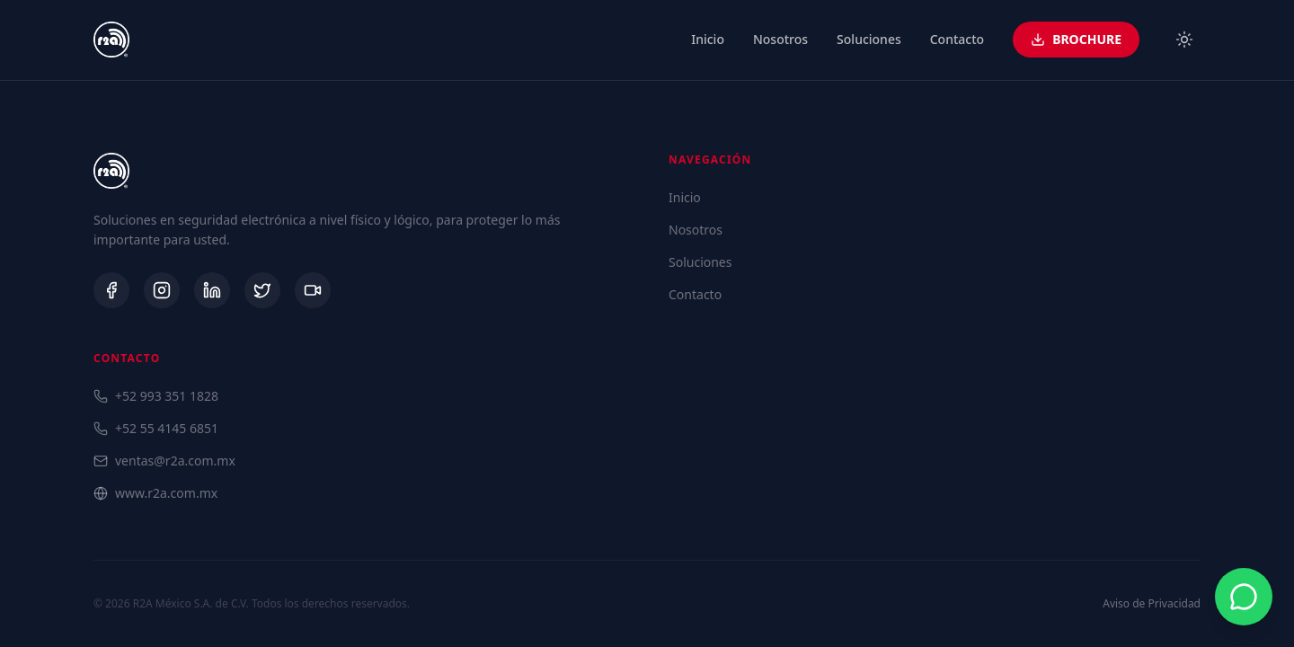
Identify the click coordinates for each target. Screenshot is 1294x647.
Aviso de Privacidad (1152, 604)
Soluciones (869, 39)
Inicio (707, 39)
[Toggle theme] (1184, 39)
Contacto (957, 39)
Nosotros (780, 39)
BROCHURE (1076, 39)
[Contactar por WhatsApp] (1243, 596)
